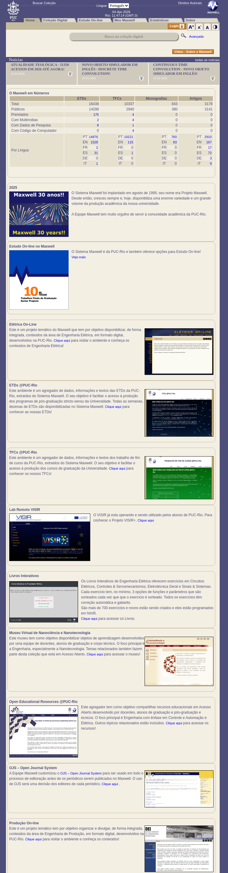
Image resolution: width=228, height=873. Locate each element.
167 (209, 142)
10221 (128, 137)
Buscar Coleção (44, 3)
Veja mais (182, 214)
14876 (93, 137)
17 (210, 147)
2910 (208, 137)
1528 (94, 142)
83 (175, 142)
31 (96, 153)
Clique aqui (62, 344)
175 (96, 114)
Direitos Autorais (190, 3)
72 (210, 153)
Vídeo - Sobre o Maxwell (193, 51)
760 (174, 137)
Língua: (101, 5)
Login (177, 26)
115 (130, 142)
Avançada (196, 36)
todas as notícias (207, 60)
